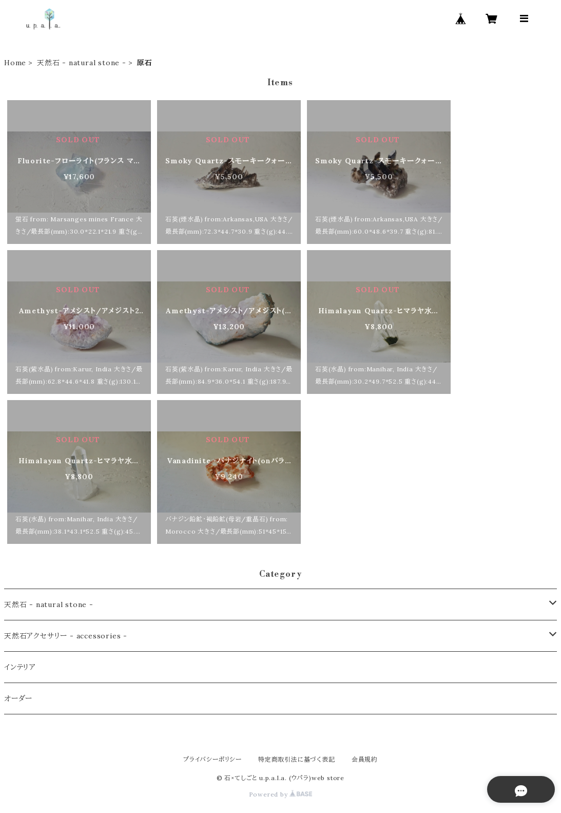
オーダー (18, 698)
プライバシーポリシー (212, 759)
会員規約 (365, 759)
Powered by (281, 794)
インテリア (20, 667)
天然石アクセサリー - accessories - (65, 635)
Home (15, 62)
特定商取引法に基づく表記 (296, 759)
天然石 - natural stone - (81, 62)
